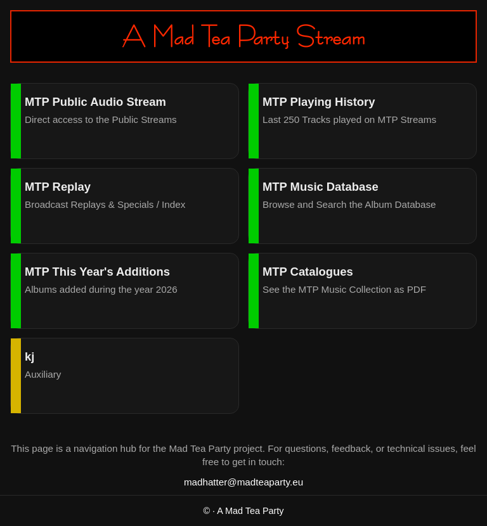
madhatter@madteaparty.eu (243, 482)
